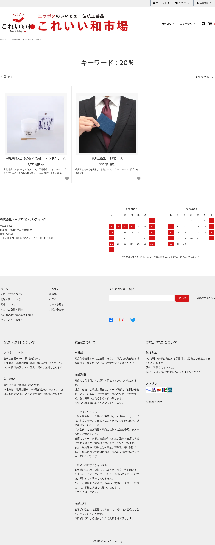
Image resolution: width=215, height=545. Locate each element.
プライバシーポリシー (12, 319)
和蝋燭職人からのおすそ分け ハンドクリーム (36, 157)
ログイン (183, 2)
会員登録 (204, 2)
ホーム (3, 39)
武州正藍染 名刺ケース (107, 157)
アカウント (161, 2)
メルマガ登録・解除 (11, 309)
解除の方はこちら (205, 297)
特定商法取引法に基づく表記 (16, 314)
